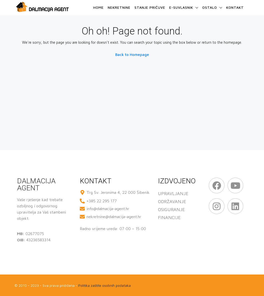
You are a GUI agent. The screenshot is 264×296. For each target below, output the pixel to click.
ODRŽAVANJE (172, 201)
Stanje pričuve (149, 7)
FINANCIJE (169, 217)
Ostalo (209, 7)
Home (98, 7)
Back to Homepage (132, 54)
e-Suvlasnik (181, 7)
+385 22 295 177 (101, 201)
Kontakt (235, 7)
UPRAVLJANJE (173, 193)
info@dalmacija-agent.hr (107, 208)
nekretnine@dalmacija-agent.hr (113, 216)
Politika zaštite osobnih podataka (104, 285)
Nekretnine (119, 7)
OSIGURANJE (171, 209)
